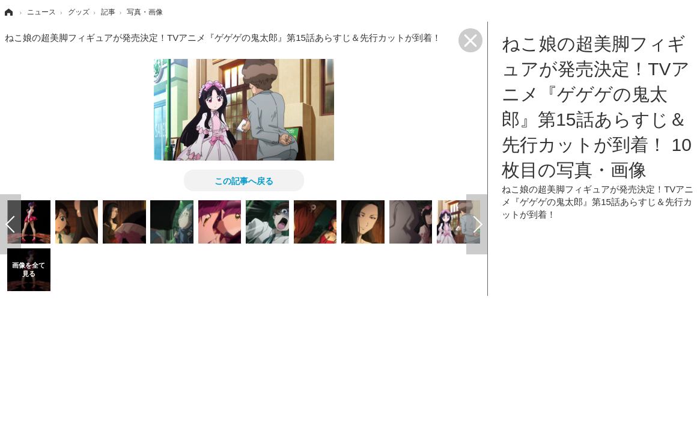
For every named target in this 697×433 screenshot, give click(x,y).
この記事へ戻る (244, 180)
